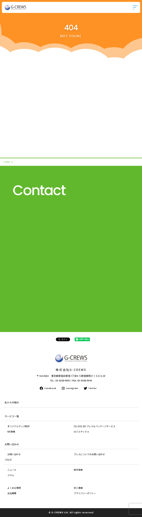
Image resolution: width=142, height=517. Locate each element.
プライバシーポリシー (85, 493)
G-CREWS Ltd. (60, 512)
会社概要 (11, 493)
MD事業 (11, 431)
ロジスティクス (81, 431)
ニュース (11, 470)
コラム (10, 475)
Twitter (90, 388)
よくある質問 (14, 488)
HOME (7, 162)
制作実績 (78, 470)
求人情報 (78, 488)
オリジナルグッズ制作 (18, 426)
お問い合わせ (14, 454)
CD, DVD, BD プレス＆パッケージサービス (94, 426)
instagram (70, 388)
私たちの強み (12, 402)
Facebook (48, 388)
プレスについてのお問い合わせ (89, 454)
